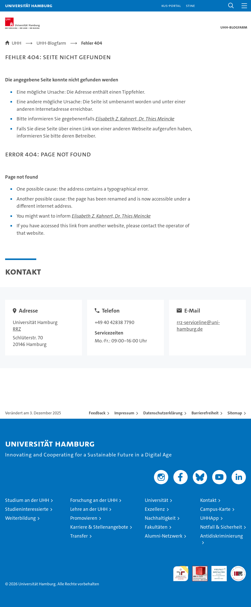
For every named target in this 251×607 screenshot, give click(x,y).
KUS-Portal (171, 5)
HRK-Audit (216, 571)
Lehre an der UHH (88, 509)
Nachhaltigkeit (160, 518)
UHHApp (209, 518)
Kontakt (208, 500)
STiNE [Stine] (190, 5)
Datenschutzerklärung (163, 413)
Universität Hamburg (28, 5)
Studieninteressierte (27, 509)
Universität (156, 500)
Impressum (124, 413)
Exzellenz (155, 509)
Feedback (97, 413)
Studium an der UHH (27, 500)
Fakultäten (156, 527)
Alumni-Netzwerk (163, 536)
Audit (197, 568)
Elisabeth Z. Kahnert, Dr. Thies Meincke (134, 119)
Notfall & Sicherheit (221, 527)
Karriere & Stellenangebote (99, 527)
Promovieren (83, 518)
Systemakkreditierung (238, 568)
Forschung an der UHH (93, 500)
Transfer (79, 536)
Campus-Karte (215, 509)
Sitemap (235, 413)
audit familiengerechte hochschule (180, 573)
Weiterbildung (20, 518)
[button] (231, 5)
